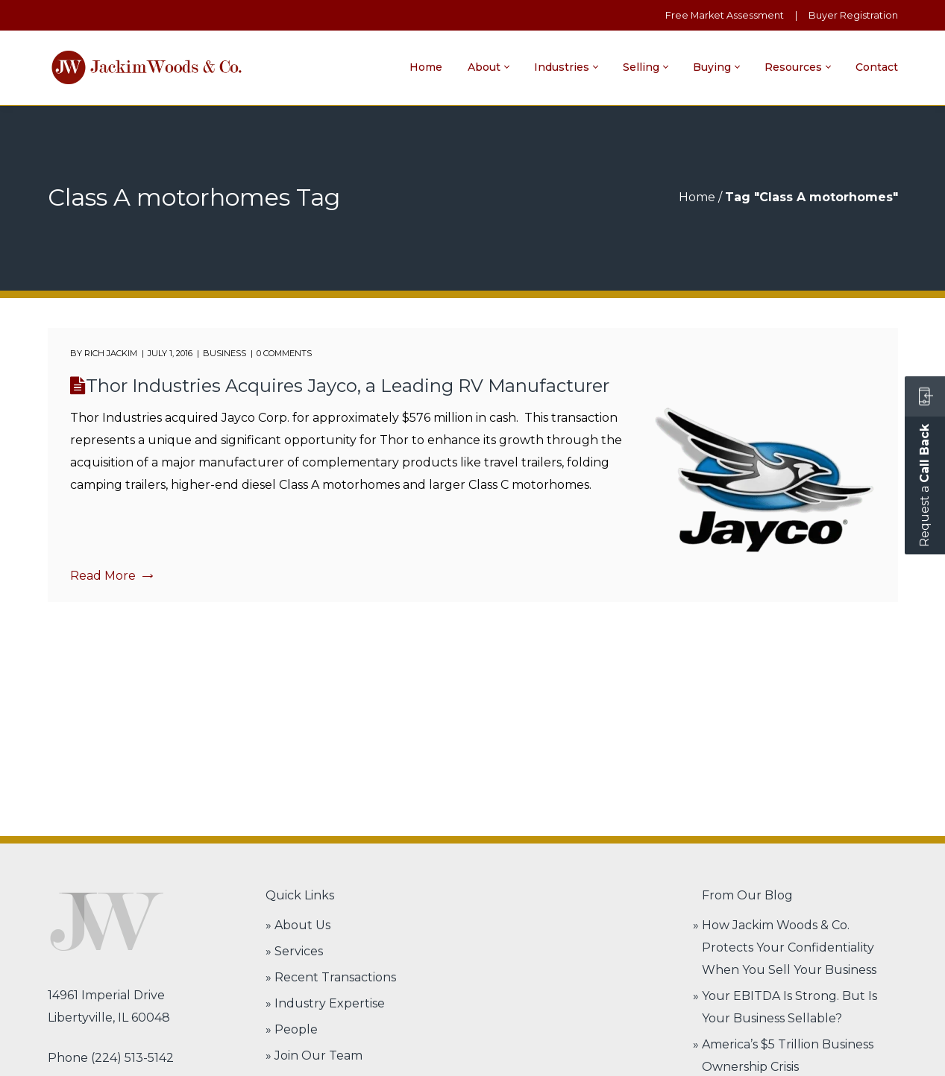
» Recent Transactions (331, 977)
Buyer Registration (853, 15)
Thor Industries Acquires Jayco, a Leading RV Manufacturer (347, 385)
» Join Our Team (314, 1055)
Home (697, 197)
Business (224, 353)
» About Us (298, 925)
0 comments (284, 353)
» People (292, 1029)
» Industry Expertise (325, 1003)
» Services (294, 951)
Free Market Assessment (724, 15)
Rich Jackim (110, 353)
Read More (111, 576)
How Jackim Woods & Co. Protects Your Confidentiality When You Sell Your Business (789, 947)
